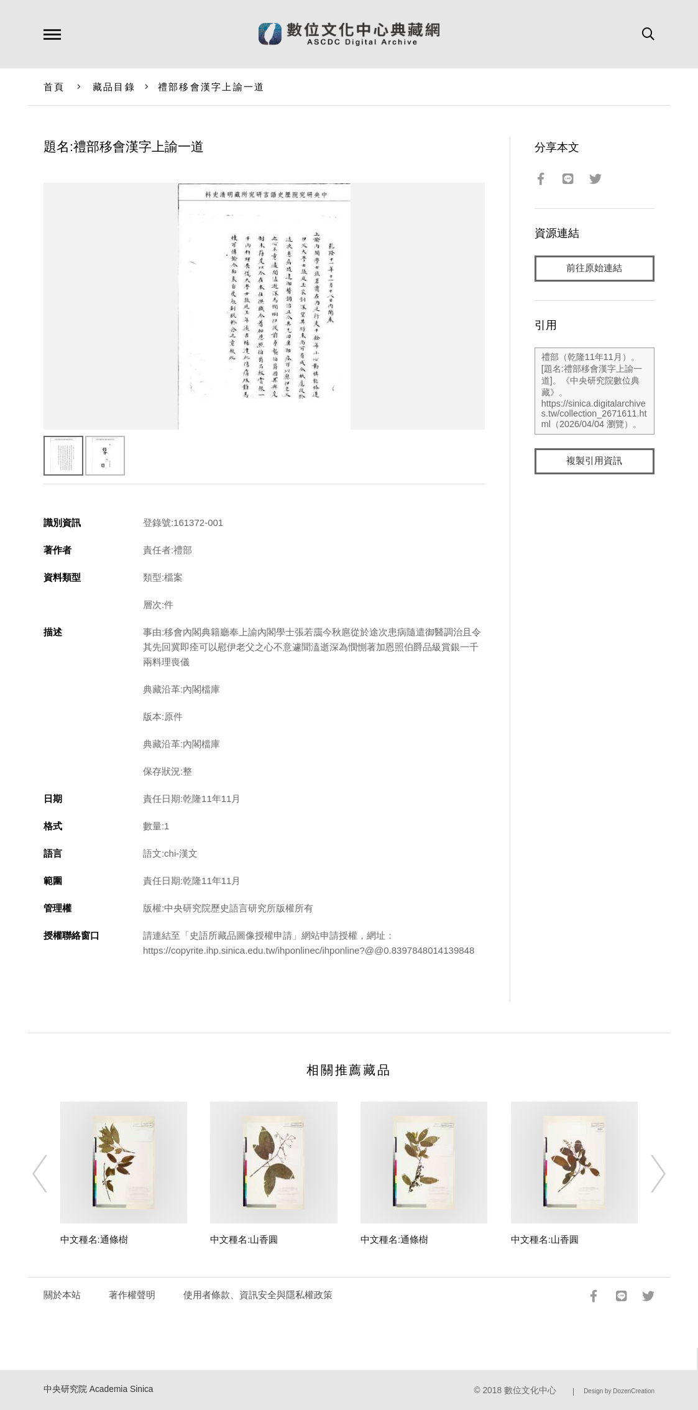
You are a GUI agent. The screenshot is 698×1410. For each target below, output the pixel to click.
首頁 (54, 86)
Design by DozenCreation (619, 1391)
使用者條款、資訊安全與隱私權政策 (258, 1294)
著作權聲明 (132, 1294)
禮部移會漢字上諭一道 (211, 86)
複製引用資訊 (594, 461)
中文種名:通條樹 (94, 1239)
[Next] (647, 1174)
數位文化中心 (530, 1390)
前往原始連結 (594, 268)
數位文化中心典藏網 (349, 34)
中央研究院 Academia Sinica (99, 1389)
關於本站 (62, 1294)
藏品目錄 (114, 86)
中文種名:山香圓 (244, 1239)
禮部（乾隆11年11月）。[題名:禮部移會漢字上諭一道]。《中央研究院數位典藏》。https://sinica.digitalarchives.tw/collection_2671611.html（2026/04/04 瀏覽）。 (594, 391)
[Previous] (51, 1174)
